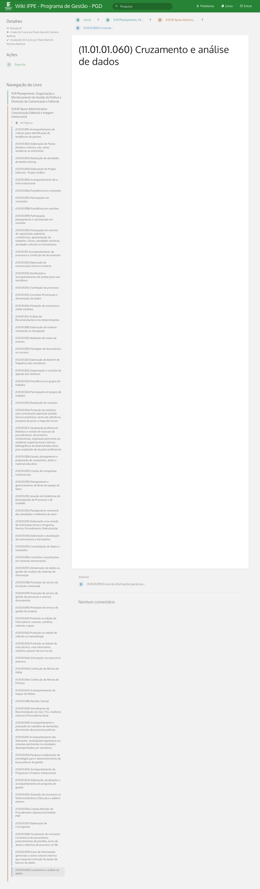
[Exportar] (34, 64)
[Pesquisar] (117, 6)
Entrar (246, 6)
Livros (227, 6)
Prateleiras (205, 6)
